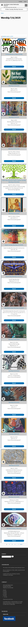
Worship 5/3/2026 (14, 117)
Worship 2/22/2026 (14, 497)
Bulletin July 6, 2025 (7, 36)
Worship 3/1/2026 (14, 465)
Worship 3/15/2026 (14, 402)
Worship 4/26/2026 (14, 149)
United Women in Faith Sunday (14, 54)
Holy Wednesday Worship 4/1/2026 (14, 308)
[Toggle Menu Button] (26, 5)
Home (2, 13)
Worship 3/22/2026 (14, 371)
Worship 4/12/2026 (14, 213)
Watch (14, 66)
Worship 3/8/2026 (14, 434)
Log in (25, 1)
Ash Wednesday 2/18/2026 (14, 528)
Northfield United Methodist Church (11, 5)
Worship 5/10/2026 (14, 86)
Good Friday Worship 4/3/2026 (14, 276)
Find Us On (5, 614)
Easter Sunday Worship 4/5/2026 (14, 245)
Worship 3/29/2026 (14, 339)
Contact (20, 1)
